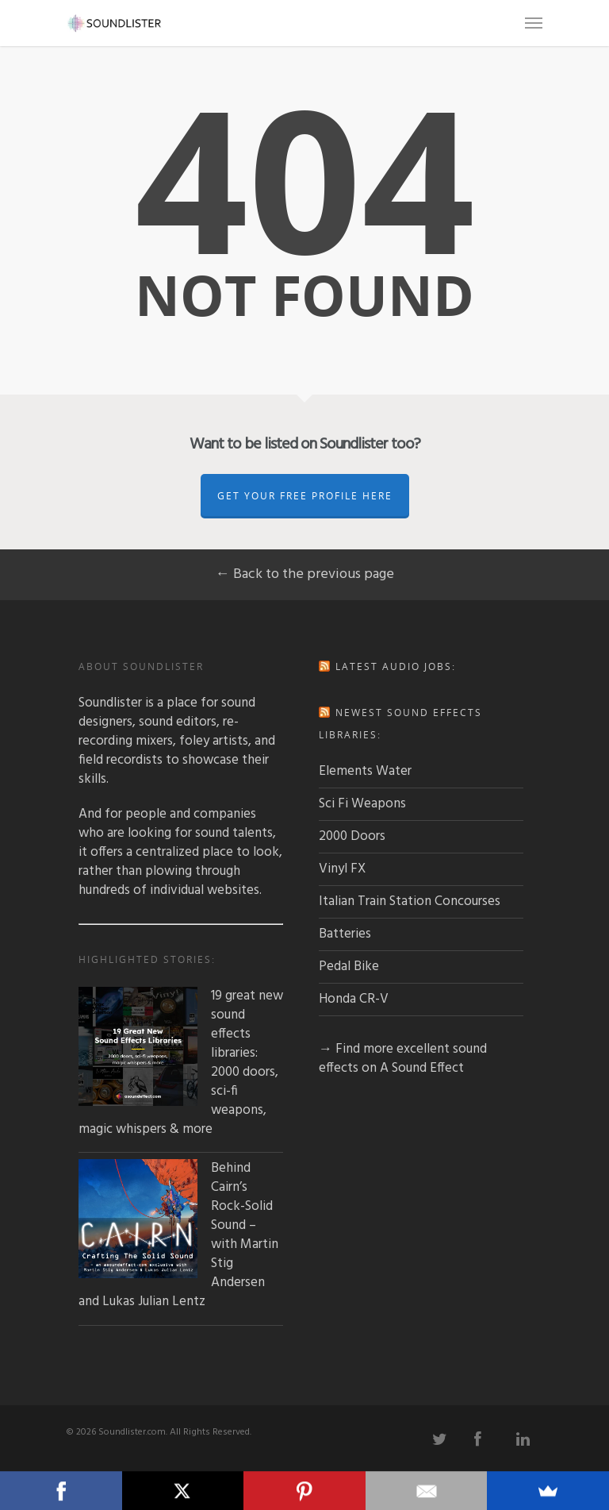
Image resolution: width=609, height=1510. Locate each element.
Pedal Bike (349, 966)
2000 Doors (352, 836)
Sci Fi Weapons (362, 804)
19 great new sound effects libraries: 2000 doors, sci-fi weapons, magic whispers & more (181, 1063)
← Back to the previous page (305, 574)
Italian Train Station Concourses (409, 901)
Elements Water (365, 771)
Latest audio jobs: (395, 666)
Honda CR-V (354, 999)
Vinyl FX (342, 869)
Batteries (345, 934)
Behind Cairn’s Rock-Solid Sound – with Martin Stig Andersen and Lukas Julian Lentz (178, 1235)
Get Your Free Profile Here (305, 496)
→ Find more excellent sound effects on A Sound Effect (403, 1058)
